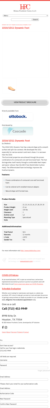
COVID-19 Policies (10, 275)
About (8, 332)
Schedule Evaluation (11, 288)
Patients (4, 25)
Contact (26, 332)
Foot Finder (11, 25)
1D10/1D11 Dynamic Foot (24, 25)
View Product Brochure (25, 102)
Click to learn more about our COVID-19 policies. (28, 284)
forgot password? (44, 370)
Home (4, 332)
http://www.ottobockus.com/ (31, 250)
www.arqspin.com (26, 261)
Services (14, 332)
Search (35, 19)
